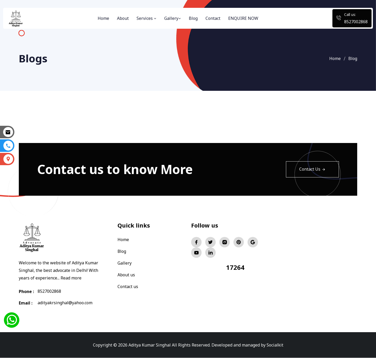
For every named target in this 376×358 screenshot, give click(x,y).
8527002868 (356, 22)
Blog (193, 18)
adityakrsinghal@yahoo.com (65, 303)
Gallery (172, 18)
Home (103, 18)
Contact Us (312, 169)
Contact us (128, 285)
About (123, 18)
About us (126, 274)
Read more (71, 278)
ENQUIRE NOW (243, 18)
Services (146, 18)
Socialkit (275, 345)
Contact (212, 18)
